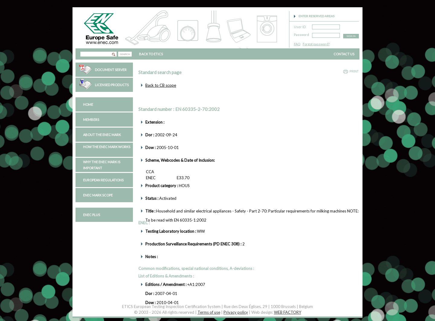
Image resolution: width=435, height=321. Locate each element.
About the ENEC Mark (102, 135)
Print (354, 71)
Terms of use (209, 312)
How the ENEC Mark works (106, 147)
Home (88, 104)
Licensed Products (112, 85)
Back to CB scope (160, 85)
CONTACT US (344, 54)
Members (91, 120)
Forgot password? (316, 44)
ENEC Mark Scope (98, 195)
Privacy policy (236, 312)
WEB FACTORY (287, 312)
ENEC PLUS (91, 215)
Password (301, 34)
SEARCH (125, 54)
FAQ (297, 44)
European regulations (103, 180)
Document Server (111, 70)
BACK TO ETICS (151, 54)
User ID (300, 26)
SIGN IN (351, 36)
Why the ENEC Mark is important (101, 165)
